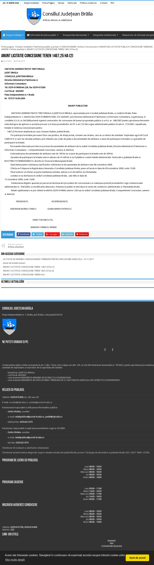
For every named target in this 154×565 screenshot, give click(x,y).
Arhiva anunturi (17, 49)
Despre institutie (12, 35)
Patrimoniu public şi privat (46, 46)
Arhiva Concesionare (88, 46)
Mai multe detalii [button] (15, 559)
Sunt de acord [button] (137, 557)
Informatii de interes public (41, 35)
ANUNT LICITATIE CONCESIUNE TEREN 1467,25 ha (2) (52, 49)
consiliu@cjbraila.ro (18, 402)
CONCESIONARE (68, 46)
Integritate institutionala (104, 35)
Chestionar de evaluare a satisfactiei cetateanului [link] (25, 448)
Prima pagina (7, 46)
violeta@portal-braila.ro (40, 402)
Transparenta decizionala (75, 35)
